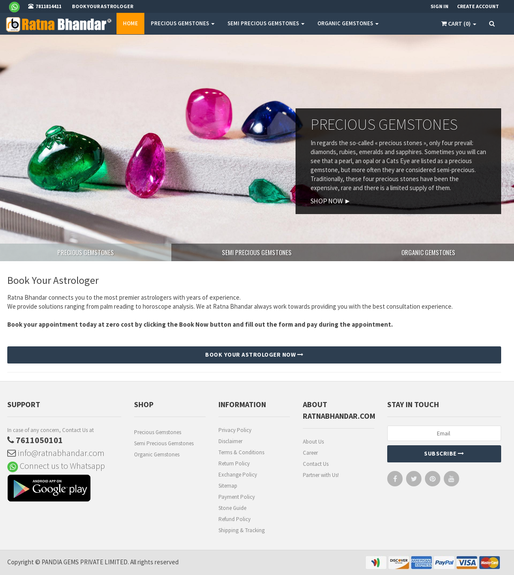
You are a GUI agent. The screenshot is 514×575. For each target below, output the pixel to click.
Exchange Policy (237, 474)
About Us (313, 441)
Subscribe (444, 453)
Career (310, 452)
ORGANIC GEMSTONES (348, 23)
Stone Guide (232, 508)
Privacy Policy (234, 430)
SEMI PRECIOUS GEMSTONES (266, 23)
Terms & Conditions (241, 452)
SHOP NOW (331, 201)
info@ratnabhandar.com (56, 452)
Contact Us (316, 464)
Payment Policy (236, 497)
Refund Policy (234, 519)
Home (130, 23)
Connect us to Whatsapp (56, 465)
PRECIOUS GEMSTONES (183, 23)
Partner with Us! (321, 475)
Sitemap (227, 485)
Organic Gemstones (156, 454)
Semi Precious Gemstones (164, 443)
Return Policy (234, 463)
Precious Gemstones (157, 432)
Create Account (478, 6)
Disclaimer (230, 441)
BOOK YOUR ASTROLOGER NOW (254, 354)
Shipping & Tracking (241, 530)
